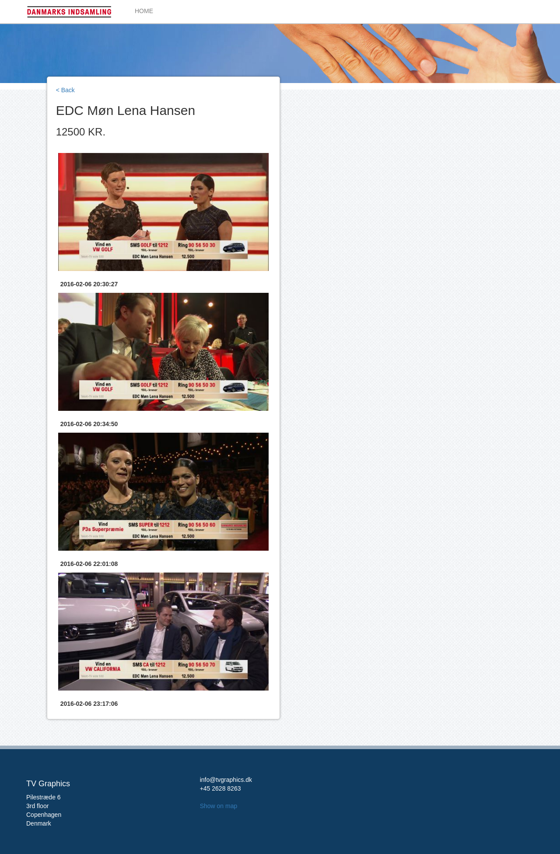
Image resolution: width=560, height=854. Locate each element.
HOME (144, 10)
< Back (65, 90)
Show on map (219, 805)
